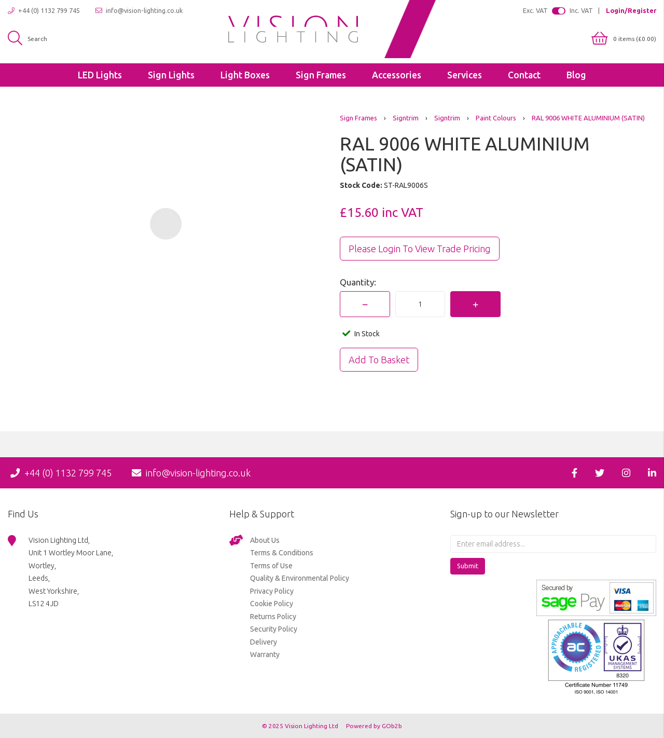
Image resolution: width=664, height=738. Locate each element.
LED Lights (100, 75)
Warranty (265, 654)
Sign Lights (171, 75)
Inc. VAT (581, 10)
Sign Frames (321, 75)
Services (464, 75)
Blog (576, 75)
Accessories (396, 75)
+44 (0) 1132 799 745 (44, 11)
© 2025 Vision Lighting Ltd (301, 725)
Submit (467, 565)
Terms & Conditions (281, 553)
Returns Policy (273, 616)
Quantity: (358, 282)
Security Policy (273, 629)
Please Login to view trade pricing (420, 248)
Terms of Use (271, 566)
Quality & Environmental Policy (299, 578)
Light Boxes (245, 75)
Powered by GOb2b (374, 725)
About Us (265, 540)
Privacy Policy (272, 591)
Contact (524, 75)
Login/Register (631, 10)
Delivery (263, 642)
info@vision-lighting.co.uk (139, 11)
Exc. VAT (535, 10)
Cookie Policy (271, 603)
